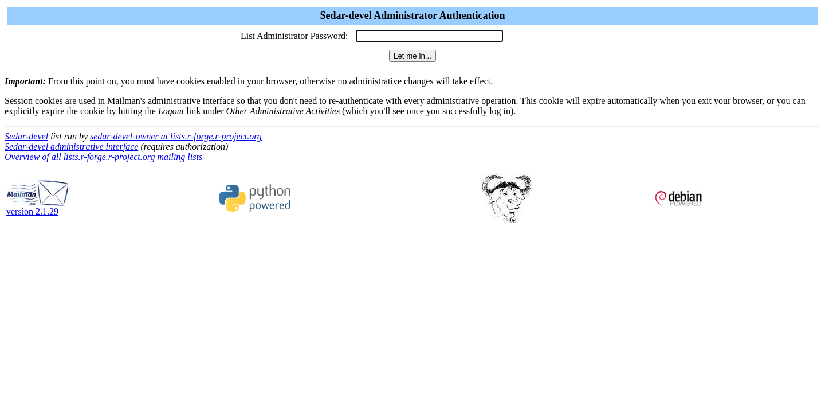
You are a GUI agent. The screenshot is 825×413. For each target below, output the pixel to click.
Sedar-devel (26, 136)
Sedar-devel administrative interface (71, 146)
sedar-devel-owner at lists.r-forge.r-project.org (176, 136)
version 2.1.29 (37, 207)
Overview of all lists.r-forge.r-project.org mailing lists (103, 157)
